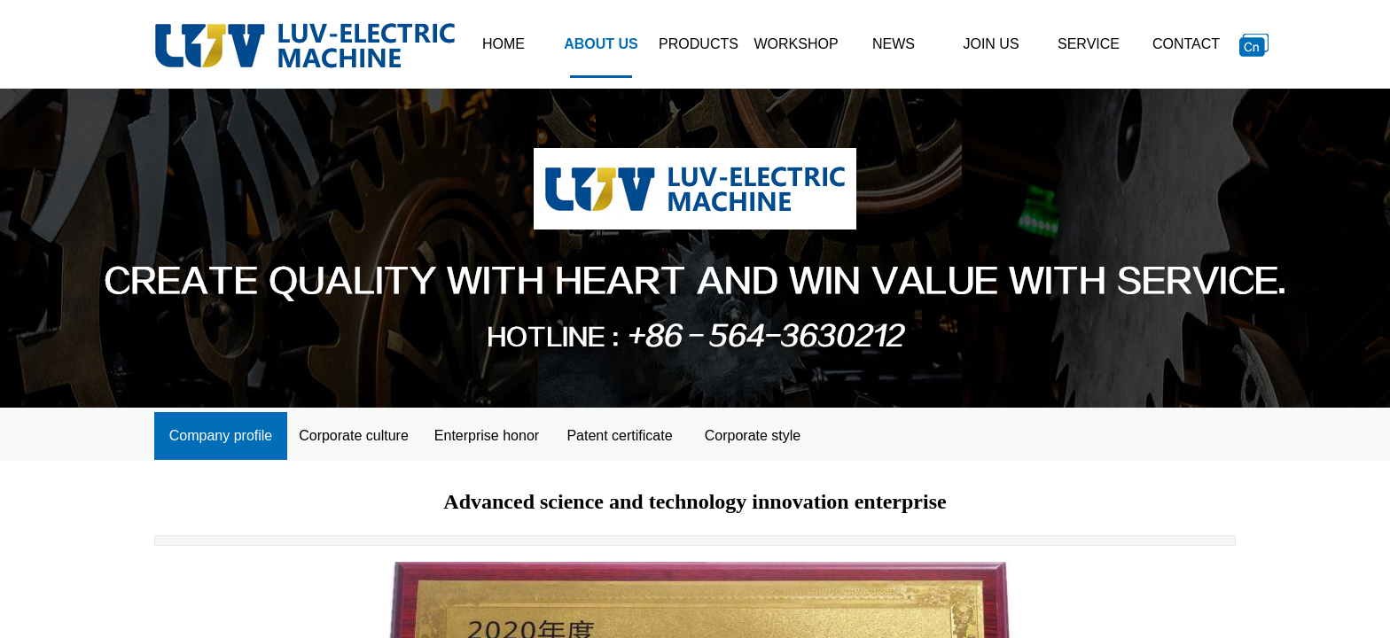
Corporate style (753, 435)
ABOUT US (601, 43)
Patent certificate (619, 435)
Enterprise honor (486, 435)
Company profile (221, 435)
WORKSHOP (796, 43)
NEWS (893, 43)
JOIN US (991, 43)
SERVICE (1089, 43)
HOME (503, 43)
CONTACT (1186, 43)
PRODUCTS (698, 43)
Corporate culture (354, 435)
